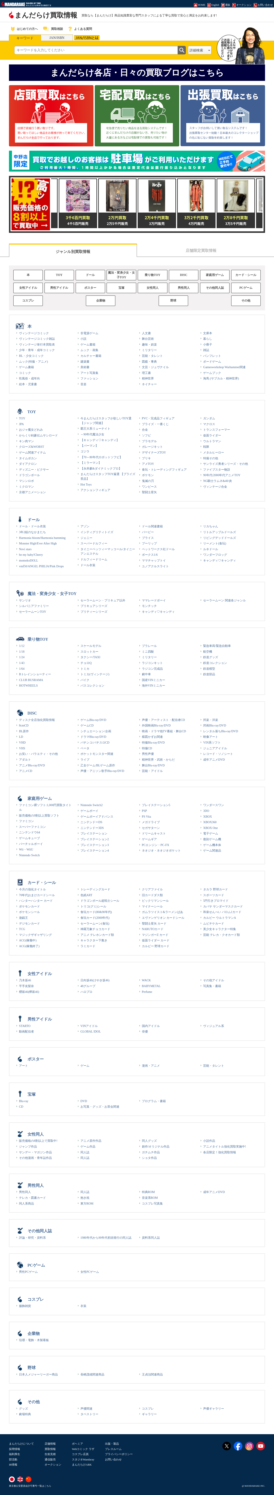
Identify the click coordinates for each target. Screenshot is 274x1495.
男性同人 (184, 287)
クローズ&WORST (31, 446)
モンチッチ (149, 606)
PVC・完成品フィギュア (158, 418)
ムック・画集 (89, 350)
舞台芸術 (148, 338)
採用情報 (14, 1449)
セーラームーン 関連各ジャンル (224, 600)
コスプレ (28, 300)
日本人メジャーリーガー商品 (38, 1374)
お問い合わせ (113, 1459)
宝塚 (121, 287)
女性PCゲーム (89, 1271)
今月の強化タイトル (32, 889)
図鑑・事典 (149, 361)
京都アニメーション (32, 492)
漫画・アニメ (151, 1065)
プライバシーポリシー (119, 1454)
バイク (84, 680)
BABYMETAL (151, 986)
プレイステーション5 (156, 805)
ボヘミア (77, 1443)
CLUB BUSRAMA (31, 680)
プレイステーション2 (94, 839)
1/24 (22, 657)
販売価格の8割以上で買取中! (38, 1140)
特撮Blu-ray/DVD (153, 742)
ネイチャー (149, 384)
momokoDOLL (28, 560)
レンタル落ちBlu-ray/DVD (220, 731)
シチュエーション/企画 (95, 731)
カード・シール (245, 275)
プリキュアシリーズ (93, 606)
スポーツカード (213, 895)
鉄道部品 (209, 674)
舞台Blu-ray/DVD (153, 765)
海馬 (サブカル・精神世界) (221, 378)
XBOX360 (209, 822)
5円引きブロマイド (216, 900)
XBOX (207, 816)
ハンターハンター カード (36, 900)
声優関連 (86, 1408)
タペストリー (89, 1414)
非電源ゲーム (89, 333)
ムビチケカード (213, 923)
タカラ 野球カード (215, 889)
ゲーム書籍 (26, 367)
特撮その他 (210, 458)
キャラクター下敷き (93, 940)
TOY (59, 275)
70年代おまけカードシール (37, 895)
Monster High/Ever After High (38, 543)
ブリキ (146, 458)
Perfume (147, 991)
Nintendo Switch (29, 855)
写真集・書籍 (212, 986)
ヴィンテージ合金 (215, 486)
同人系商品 (26, 1203)
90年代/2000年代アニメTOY (221, 475)
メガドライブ (151, 822)
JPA (21, 424)
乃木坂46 (25, 980)
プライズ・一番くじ (155, 424)
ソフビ (146, 435)
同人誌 (84, 1152)
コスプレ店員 (80, 1454)
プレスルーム (113, 1449)
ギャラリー (149, 1414)
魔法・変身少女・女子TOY (121, 275)
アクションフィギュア (95, 490)
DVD (83, 1101)
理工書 (146, 373)
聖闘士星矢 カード (154, 923)
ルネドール (210, 549)
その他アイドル (213, 980)
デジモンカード (29, 923)
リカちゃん (210, 526)
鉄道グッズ (210, 657)
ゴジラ (84, 451)
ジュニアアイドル (215, 748)
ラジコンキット (152, 663)
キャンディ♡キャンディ (219, 560)
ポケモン (148, 475)
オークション (53, 1464)
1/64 (22, 668)
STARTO (25, 1026)
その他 (245, 300)
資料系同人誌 (151, 1237)
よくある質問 (83, 29)
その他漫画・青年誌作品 (35, 1158)
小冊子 (207, 344)
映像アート (210, 736)
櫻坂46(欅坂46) (29, 991)
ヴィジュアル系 (213, 1026)
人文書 (146, 333)
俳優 (145, 1031)
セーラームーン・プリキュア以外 (102, 600)
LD (21, 736)
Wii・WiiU (26, 849)
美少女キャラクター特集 (219, 929)
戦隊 (206, 446)
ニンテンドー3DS (92, 828)
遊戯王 (23, 917)
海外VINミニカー (153, 685)
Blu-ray (23, 1101)
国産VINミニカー (153, 680)
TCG (22, 929)
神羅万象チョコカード (95, 929)
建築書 (84, 361)
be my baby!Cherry (31, 554)
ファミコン (26, 821)
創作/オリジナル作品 (156, 1146)
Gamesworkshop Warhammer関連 (224, 367)
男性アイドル (59, 287)
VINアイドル (89, 1026)
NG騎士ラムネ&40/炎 (217, 481)
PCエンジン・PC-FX (155, 845)
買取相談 (57, 29)
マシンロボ (26, 481)
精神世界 (148, 378)
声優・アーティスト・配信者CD (163, 720)
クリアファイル (152, 889)
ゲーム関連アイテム (32, 452)
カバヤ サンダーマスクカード (223, 906)
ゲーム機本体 (212, 845)
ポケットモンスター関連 (96, 754)
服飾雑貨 (25, 1306)
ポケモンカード (29, 906)
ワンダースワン (213, 805)
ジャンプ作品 (28, 1146)
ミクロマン (26, 486)
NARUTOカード (153, 929)
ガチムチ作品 (151, 1152)
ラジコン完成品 (152, 668)
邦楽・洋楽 (210, 720)
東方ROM (86, 1203)
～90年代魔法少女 (92, 434)
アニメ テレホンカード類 (97, 934)
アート (23, 1065)
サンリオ (25, 600)
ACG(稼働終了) (29, 946)
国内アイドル (151, 1026)
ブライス (148, 538)
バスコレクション (92, 685)
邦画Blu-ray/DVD (214, 725)
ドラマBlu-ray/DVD (93, 736)
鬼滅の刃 (148, 481)
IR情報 (13, 1464)
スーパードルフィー (93, 543)
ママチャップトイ (154, 560)
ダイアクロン (28, 463)
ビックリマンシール (155, 900)
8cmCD (24, 725)
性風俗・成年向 (29, 378)
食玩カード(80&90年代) (96, 912)
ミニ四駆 (148, 651)
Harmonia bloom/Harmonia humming (42, 538)
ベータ (84, 748)
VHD (22, 742)
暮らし (207, 338)
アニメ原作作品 (90, 1140)
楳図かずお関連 (152, 736)
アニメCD (25, 771)
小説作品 (209, 1140)
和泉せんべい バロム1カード (222, 912)
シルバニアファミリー (34, 606)
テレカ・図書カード (32, 1197)
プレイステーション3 (94, 845)
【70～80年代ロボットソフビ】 (101, 457)
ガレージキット (152, 446)
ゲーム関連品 (212, 850)
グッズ (23, 1408)
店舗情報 (50, 1443)
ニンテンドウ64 (29, 832)
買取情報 (50, 1449)
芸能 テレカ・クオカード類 (221, 934)
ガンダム (209, 418)
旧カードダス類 (152, 895)
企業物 (100, 300)
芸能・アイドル (152, 771)
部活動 (13, 1459)
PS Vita (146, 816)
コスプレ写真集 (152, 1203)
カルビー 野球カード (156, 946)
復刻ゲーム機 (212, 839)
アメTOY (148, 463)
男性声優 (148, 754)
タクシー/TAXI (90, 657)
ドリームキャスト (154, 833)
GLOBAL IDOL (90, 1031)
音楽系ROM (150, 1197)
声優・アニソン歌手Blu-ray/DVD (102, 771)
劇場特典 (25, 1414)
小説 (83, 338)
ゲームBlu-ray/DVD (93, 720)
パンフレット (212, 355)
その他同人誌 (215, 287)
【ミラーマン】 (90, 462)
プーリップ (149, 543)
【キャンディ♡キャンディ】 (99, 440)
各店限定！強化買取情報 (219, 1152)
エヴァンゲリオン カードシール (163, 917)
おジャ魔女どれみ (31, 429)
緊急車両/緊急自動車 (217, 646)
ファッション (89, 378)
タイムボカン (28, 458)
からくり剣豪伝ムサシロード (38, 435)
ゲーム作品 (87, 1146)
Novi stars (25, 549)
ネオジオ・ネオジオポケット (161, 850)
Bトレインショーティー (35, 674)
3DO (206, 810)
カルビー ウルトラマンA (219, 917)
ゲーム (84, 1065)
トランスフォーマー (216, 429)
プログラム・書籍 (154, 1101)
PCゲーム (245, 287)
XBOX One (210, 828)
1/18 (22, 651)
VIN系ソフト (212, 742)
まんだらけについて (21, 1443)
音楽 (83, 384)
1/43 (22, 663)
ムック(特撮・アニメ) (33, 361)
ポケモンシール (29, 912)
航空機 (207, 651)
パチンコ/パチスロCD (94, 742)
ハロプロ (86, 991)
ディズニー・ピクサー (34, 469)
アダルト (25, 759)
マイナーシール (152, 906)
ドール (90, 275)
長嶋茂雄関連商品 (92, 1374)
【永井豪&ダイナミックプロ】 (101, 468)
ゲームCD (87, 725)
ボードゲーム (212, 361)
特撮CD (147, 748)
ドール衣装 (87, 565)
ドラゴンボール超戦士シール (99, 900)
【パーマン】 (89, 445)
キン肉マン (26, 441)
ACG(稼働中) (27, 940)
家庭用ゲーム (215, 275)
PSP (144, 810)
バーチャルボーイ (31, 844)
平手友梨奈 (26, 986)
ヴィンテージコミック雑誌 (37, 338)
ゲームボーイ (89, 810)
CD (21, 1106)
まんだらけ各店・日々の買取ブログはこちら (137, 72)
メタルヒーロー (213, 452)
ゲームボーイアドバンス (96, 816)
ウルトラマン (212, 441)
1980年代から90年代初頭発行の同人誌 (105, 1237)
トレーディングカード (95, 889)
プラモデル (149, 441)
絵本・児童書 (28, 384)
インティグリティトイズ (96, 532)
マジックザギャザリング (35, 934)
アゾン (84, 526)
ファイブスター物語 (216, 469)
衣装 (83, 1306)
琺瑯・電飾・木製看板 (34, 1340)
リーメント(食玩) (214, 543)
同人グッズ (149, 1140)
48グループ (87, 986)
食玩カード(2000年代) (94, 917)
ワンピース (149, 486)
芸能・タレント (152, 355)
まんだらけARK (82, 1464)
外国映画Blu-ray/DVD (156, 725)
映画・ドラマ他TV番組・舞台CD (164, 731)
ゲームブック (212, 373)
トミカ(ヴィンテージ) (94, 674)
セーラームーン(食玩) (94, 923)
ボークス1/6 (150, 554)
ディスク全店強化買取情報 (37, 720)
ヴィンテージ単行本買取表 (37, 344)
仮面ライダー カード (156, 940)
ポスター (90, 287)
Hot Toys (86, 484)
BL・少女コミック (31, 355)
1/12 (22, 646)
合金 (145, 429)
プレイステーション (93, 833)
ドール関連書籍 (152, 526)
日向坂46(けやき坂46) (94, 980)
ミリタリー (149, 350)
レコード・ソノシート (218, 754)
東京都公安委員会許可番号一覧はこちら (30, 1486)
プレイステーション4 (94, 850)
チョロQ (86, 663)
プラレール (149, 646)
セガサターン (151, 828)
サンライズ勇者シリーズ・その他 (225, 463)
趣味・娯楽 (149, 344)
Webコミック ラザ (83, 1449)
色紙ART (86, 895)
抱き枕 (84, 1197)
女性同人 (153, 287)
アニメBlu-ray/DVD (32, 765)
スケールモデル (90, 646)
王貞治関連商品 (152, 1374)
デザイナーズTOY (154, 452)
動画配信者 (26, 1031)
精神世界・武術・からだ (158, 759)
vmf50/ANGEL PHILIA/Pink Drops (41, 566)
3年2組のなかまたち (32, 532)
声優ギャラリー (213, 1408)
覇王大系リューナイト (95, 428)
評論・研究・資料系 (32, 1237)
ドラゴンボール (29, 475)
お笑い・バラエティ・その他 (38, 754)
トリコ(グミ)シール (93, 906)
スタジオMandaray (83, 1459)
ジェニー (86, 538)
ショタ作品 (149, 1158)
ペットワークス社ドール (158, 549)
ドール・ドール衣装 (32, 526)
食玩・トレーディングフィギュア (164, 469)
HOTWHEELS (28, 685)
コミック (25, 373)
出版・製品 (112, 1443)
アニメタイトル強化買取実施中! (224, 1146)
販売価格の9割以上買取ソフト (39, 815)
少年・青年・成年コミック (37, 350)
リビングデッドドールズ (219, 538)
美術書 (84, 367)
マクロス (209, 424)
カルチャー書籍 (90, 355)
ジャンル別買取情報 (73, 251)
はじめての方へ (27, 29)
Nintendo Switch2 (91, 805)
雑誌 (206, 350)
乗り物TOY (152, 275)
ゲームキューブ (29, 838)
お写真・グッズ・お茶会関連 (99, 1106)
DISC (183, 275)
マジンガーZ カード (155, 934)
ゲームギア (149, 839)
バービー (148, 532)
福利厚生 (14, 1454)
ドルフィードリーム (93, 559)
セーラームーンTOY (32, 611)
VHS (22, 748)
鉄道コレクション (215, 663)
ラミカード (87, 946)
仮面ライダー (212, 435)
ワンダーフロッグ (215, 554)
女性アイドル (28, 287)
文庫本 (207, 333)
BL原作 (24, 731)
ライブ (84, 759)
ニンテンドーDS (91, 822)
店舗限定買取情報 (201, 250)
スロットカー (89, 651)
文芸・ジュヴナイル (155, 367)
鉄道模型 (209, 668)
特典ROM (148, 1192)
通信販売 (50, 1459)
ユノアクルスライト (155, 566)
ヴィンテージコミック (34, 333)
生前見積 (50, 1454)
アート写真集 (89, 373)
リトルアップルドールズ (219, 532)
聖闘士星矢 (149, 492)
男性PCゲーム (28, 1271)
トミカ (84, 668)
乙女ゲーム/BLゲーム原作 (97, 765)
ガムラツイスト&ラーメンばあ (162, 912)
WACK (146, 980)
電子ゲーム (210, 833)
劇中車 (146, 674)
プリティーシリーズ (93, 611)
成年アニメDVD (214, 759)
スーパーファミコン (32, 826)
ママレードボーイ (154, 600)
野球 (173, 300)
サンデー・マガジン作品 (35, 1152)
